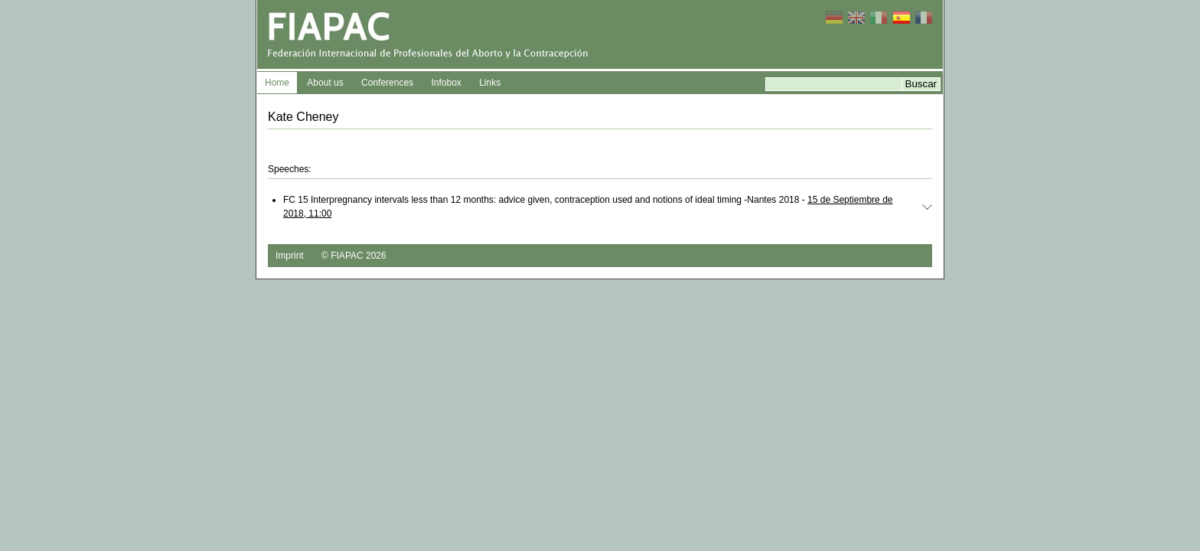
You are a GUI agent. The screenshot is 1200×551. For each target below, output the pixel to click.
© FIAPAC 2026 (353, 255)
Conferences (387, 82)
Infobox (446, 82)
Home (277, 82)
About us (325, 82)
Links (490, 82)
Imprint (290, 255)
